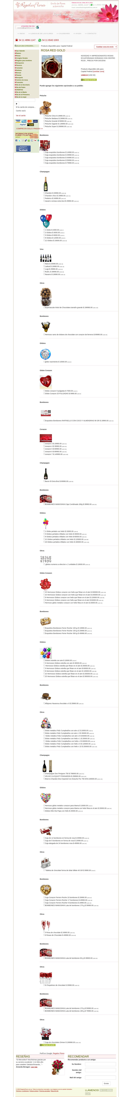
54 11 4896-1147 (25, 40)
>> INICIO (21, 33)
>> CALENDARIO (63, 33)
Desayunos (19, 63)
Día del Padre (20, 87)
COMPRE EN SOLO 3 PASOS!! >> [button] (29, 129)
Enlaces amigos (34, 1091)
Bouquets (19, 77)
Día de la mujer (20, 97)
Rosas (18, 56)
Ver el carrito (21, 116)
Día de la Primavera (22, 94)
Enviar (106, 1083)
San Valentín (20, 51)
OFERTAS (19, 90)
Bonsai (18, 73)
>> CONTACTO (90, 33)
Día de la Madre (21, 92)
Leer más (34, 1067)
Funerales (19, 82)
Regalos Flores (58, 1053)
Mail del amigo (75, 1078)
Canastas (19, 68)
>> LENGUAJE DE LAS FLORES (40, 33)
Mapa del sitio (54, 1091)
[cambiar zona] (98, 71)
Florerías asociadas (44, 1091)
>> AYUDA (77, 33)
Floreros (18, 65)
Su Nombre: (76, 1064)
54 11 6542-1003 (48, 40)
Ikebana (18, 70)
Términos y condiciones (22, 1091)
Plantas (18, 75)
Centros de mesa (21, 80)
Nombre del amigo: (76, 1071)
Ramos (18, 53)
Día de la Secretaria (22, 85)
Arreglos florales (21, 58)
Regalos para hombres (23, 60)
